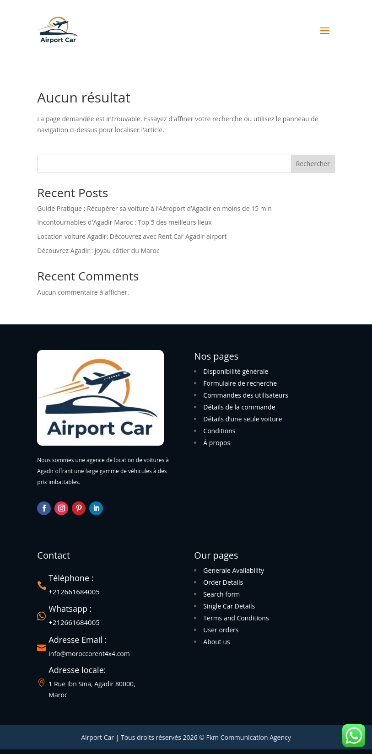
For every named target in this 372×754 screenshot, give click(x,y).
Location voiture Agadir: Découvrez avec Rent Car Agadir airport (131, 236)
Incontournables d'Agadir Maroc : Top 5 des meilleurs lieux (124, 222)
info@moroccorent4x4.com (89, 653)
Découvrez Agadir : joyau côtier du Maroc (98, 250)
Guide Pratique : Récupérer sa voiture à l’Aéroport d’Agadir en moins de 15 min (154, 208)
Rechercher (313, 163)
